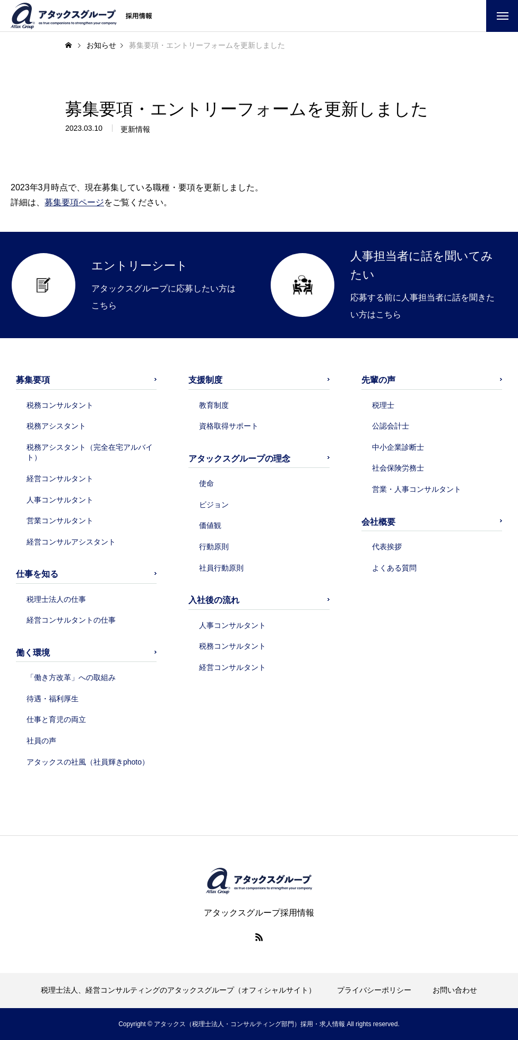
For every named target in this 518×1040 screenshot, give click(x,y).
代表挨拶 (387, 546)
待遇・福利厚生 (53, 698)
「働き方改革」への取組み (71, 677)
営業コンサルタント (60, 520)
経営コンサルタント (60, 478)
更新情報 (135, 129)
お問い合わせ (455, 990)
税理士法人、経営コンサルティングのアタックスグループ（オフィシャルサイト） (178, 990)
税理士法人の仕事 (56, 599)
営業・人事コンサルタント (416, 489)
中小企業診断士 (398, 447)
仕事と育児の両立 (56, 719)
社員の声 (41, 740)
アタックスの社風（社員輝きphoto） (88, 762)
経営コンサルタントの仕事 (71, 620)
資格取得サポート (228, 426)
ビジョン (214, 504)
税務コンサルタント (60, 405)
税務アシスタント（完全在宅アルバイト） (90, 452)
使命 (206, 483)
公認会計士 (390, 426)
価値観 (210, 525)
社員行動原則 (221, 568)
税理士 (383, 405)
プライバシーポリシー (374, 990)
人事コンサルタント (60, 500)
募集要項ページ (74, 202)
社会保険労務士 (398, 468)
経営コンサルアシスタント (71, 542)
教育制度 (214, 405)
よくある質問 (394, 568)
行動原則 (214, 546)
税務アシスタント (56, 426)
